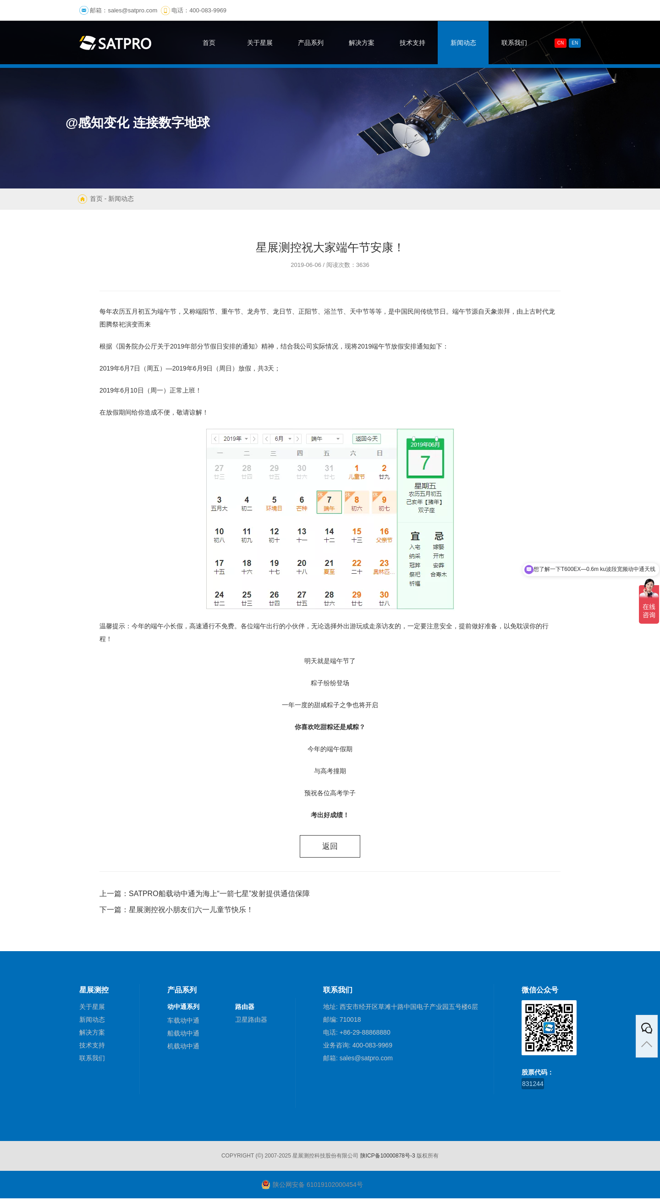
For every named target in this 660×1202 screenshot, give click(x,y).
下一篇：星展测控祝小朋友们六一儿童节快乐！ (176, 913)
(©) (259, 1159)
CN (560, 42)
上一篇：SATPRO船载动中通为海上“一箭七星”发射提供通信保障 (204, 897)
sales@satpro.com (132, 10)
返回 (330, 848)
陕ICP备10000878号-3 (387, 1159)
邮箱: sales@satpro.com (358, 1061)
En (575, 42)
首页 (96, 198)
